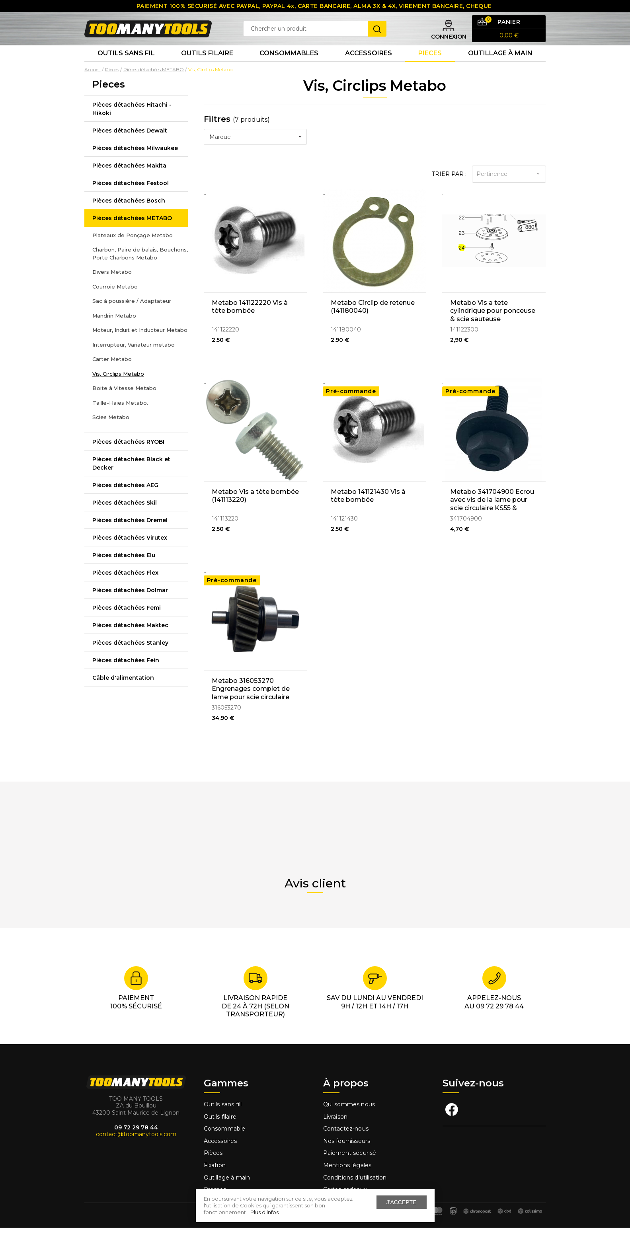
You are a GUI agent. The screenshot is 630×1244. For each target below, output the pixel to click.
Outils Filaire (207, 67)
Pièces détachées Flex (125, 589)
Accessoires (368, 67)
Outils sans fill (223, 1121)
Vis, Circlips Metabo (118, 390)
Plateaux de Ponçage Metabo (132, 251)
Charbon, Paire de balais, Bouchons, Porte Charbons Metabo (140, 270)
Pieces (430, 67)
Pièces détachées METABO (132, 234)
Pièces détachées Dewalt (129, 146)
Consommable (225, 1145)
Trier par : (449, 190)
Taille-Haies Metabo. (120, 419)
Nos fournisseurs (347, 1157)
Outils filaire (220, 1133)
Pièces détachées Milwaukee (135, 164)
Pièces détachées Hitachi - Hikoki (132, 125)
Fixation (215, 1182)
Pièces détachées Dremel (130, 536)
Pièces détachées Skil (124, 519)
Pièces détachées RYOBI (128, 458)
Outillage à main (500, 67)
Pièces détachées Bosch (128, 216)
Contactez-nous (346, 1145)
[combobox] (255, 154)
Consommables (288, 67)
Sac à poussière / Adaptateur (131, 317)
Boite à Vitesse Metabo (124, 405)
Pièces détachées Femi (126, 624)
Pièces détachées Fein (125, 676)
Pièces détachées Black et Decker (131, 479)
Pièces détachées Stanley (130, 659)
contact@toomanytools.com (136, 1150)
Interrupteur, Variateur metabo (133, 361)
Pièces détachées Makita (129, 181)
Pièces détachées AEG (125, 501)
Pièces (213, 1169)
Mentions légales (348, 1182)
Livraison (335, 1133)
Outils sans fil (126, 67)
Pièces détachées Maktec (130, 641)
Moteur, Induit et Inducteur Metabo (139, 346)
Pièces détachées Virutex (129, 554)
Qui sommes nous (349, 1121)
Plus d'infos (264, 1212)
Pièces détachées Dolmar (130, 606)
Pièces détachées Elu (123, 571)
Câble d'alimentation (123, 694)
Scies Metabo (110, 434)
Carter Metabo (112, 375)
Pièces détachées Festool (130, 199)
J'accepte (401, 1202)
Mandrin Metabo (114, 332)
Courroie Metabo (115, 303)
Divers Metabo (112, 288)
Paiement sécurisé (349, 1169)
